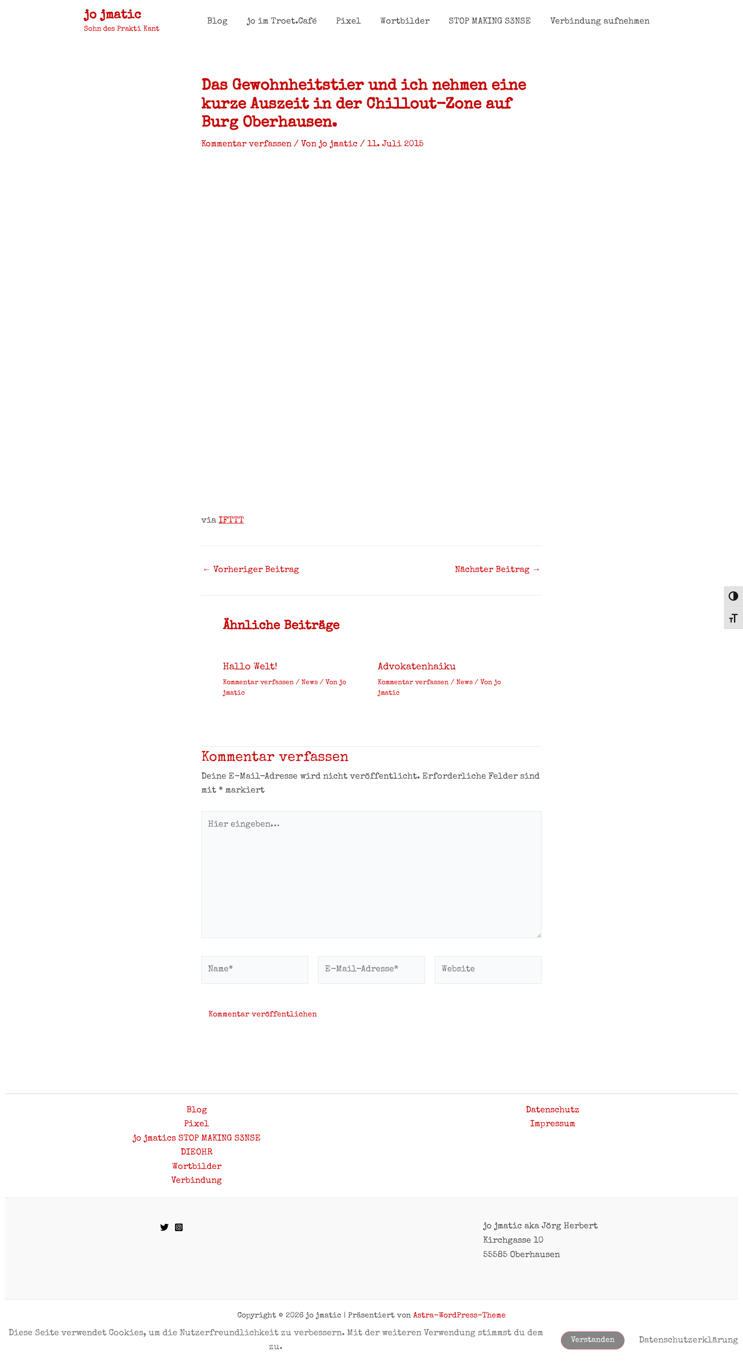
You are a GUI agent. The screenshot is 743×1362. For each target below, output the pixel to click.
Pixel (196, 1123)
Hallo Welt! (250, 667)
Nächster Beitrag (498, 569)
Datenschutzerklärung (688, 1340)
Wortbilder (196, 1167)
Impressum (552, 1123)
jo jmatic (112, 16)
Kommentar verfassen (246, 144)
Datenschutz (553, 1110)
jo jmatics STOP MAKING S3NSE (197, 1138)
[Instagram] (178, 1227)
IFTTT (231, 520)
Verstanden (593, 1340)
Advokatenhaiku (417, 667)
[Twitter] (164, 1227)
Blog (196, 1110)
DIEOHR (196, 1152)
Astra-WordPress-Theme (459, 1316)
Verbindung (196, 1180)
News (310, 681)
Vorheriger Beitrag (250, 569)
